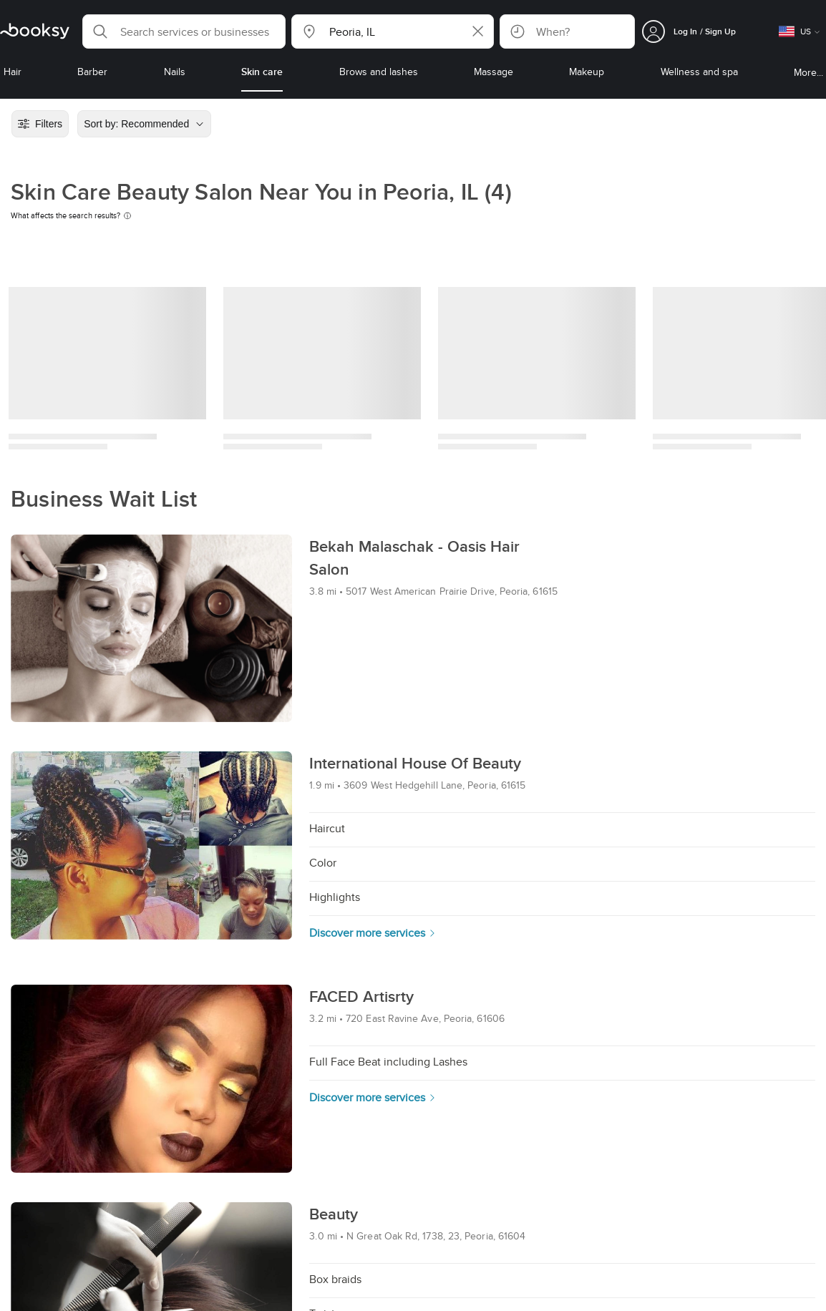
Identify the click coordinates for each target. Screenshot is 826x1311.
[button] (184, 31)
